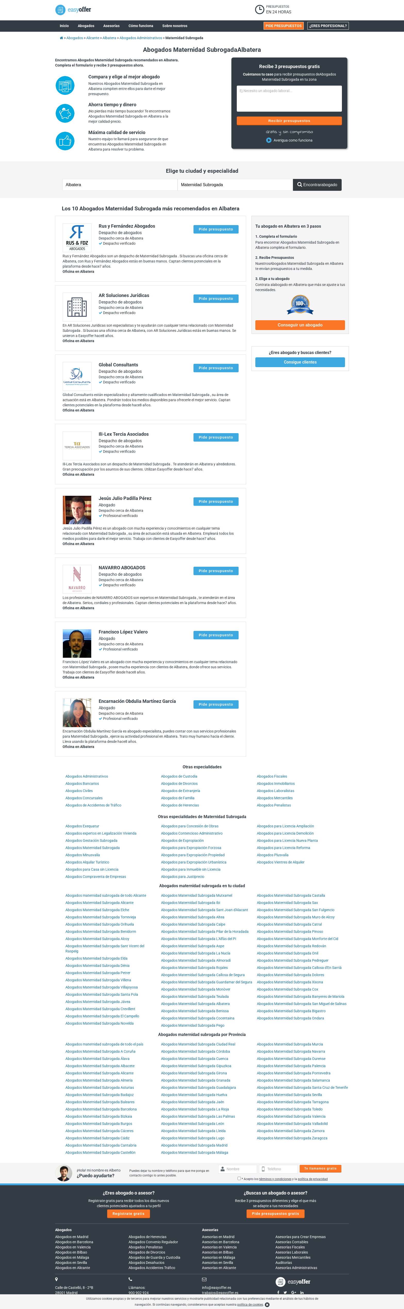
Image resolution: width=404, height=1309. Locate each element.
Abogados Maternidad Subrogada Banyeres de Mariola (300, 996)
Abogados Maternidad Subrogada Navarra (291, 1051)
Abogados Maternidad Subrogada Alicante (99, 903)
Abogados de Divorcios (179, 783)
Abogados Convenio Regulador (153, 1242)
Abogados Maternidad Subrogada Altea (192, 917)
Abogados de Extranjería (180, 791)
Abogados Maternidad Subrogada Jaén (192, 1102)
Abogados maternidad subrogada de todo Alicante (105, 895)
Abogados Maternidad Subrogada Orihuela (99, 924)
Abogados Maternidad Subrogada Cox (287, 989)
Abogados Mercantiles (275, 798)
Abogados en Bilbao (71, 1252)
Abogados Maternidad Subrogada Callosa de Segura (203, 975)
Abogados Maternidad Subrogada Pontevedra (294, 1073)
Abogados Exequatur (82, 826)
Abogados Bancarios (82, 783)
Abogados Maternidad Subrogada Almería (99, 1080)
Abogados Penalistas (274, 805)
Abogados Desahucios (146, 1263)
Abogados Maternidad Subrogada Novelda (99, 1023)
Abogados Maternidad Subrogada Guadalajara (198, 1087)
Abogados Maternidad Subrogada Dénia (97, 966)
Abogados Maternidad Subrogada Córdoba (195, 1051)
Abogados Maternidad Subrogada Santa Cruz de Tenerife (302, 1087)
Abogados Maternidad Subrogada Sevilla (289, 1095)
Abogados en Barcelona (74, 1242)
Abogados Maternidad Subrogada (92, 848)
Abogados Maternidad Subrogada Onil (287, 953)
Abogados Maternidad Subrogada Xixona (290, 982)
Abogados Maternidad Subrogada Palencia (291, 1066)
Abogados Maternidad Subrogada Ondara (290, 1018)
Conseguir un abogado (300, 325)
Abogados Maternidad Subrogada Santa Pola (101, 994)
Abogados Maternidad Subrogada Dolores (290, 975)
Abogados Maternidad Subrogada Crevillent (100, 1009)
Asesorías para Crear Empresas (300, 1237)
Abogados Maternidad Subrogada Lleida (193, 1131)
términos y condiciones (275, 1179)
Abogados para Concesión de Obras (189, 826)
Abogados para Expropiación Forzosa (191, 848)
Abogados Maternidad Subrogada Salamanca (293, 1080)
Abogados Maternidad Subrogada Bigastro (291, 1011)
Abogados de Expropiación (182, 840)
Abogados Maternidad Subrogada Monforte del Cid (297, 939)
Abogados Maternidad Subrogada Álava (97, 1059)
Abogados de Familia (178, 798)
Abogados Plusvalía (273, 855)
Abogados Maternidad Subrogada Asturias (99, 1087)
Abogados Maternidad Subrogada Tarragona (293, 1102)
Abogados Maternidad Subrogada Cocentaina (197, 1018)
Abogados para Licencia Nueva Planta (287, 840)
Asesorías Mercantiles (292, 1257)
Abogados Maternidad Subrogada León (192, 1124)
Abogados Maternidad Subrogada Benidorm (100, 931)
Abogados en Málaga (72, 1257)
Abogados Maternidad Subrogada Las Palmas (198, 1116)
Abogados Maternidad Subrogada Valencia (291, 1116)
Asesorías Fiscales (290, 1247)
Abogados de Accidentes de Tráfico (93, 805)
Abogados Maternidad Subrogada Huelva (194, 1095)
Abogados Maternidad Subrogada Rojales (194, 968)
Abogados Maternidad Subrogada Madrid (194, 1145)
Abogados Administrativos (86, 776)
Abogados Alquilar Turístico (87, 862)
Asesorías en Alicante (219, 1268)
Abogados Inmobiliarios (276, 783)
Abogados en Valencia (73, 1247)
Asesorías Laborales (291, 1252)
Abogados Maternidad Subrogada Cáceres (99, 1131)
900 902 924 (139, 1293)
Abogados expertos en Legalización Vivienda (101, 833)
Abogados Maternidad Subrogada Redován (291, 946)
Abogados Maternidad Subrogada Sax (287, 903)
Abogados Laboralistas (275, 791)
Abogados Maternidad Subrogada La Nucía (195, 953)
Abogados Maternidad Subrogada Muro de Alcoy (296, 917)
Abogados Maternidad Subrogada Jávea (97, 1002)
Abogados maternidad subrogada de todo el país (104, 1044)
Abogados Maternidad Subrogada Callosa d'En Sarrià (299, 968)
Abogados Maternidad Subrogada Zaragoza (292, 1138)
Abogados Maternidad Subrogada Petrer (97, 973)
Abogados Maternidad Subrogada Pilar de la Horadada (205, 931)
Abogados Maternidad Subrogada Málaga (194, 1152)
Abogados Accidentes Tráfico (152, 1268)
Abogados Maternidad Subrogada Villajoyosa (101, 987)
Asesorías (210, 1230)
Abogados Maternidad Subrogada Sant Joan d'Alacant (204, 910)
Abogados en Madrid (71, 1237)
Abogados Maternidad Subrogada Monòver (195, 989)
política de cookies (250, 1304)
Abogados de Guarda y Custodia (154, 1257)
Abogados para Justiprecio (182, 877)
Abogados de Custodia (179, 776)
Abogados (63, 1230)
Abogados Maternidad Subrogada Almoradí (196, 960)
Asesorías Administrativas (296, 1268)
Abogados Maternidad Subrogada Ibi (190, 903)
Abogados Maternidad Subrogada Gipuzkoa (196, 1066)
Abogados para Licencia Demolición (285, 833)
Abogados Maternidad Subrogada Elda (96, 958)
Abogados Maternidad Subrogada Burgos (98, 1124)
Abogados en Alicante (72, 1268)
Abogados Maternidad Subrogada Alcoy (97, 939)
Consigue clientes (300, 362)
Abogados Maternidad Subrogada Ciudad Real (198, 1044)
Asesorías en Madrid (218, 1237)
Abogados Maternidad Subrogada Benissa (195, 1011)
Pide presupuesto (216, 229)
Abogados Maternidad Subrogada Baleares (99, 1102)
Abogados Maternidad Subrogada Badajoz (99, 1095)
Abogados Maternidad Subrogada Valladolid (292, 1124)
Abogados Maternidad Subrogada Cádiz (97, 1138)
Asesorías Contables (291, 1242)
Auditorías (283, 1263)
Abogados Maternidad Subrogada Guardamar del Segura (206, 982)
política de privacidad (313, 1179)
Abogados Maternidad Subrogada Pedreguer (293, 960)
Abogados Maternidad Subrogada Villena (98, 980)
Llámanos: (137, 1288)
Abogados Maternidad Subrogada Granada (195, 1080)
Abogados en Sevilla (71, 1263)
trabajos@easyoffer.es (220, 1293)
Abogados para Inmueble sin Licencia (191, 869)
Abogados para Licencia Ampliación (285, 826)
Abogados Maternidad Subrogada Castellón (100, 1152)
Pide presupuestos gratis (275, 1214)
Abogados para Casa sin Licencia (92, 869)
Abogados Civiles (79, 791)
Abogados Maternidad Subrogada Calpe (193, 924)
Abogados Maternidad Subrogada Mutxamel (196, 895)
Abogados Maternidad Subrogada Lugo (192, 1138)
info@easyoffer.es (216, 1288)
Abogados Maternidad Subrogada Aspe (192, 946)
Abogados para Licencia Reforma (283, 848)
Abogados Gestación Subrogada (91, 840)
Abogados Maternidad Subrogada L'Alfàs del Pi (198, 939)
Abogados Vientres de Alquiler (281, 862)
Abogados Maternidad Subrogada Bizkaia (98, 1116)
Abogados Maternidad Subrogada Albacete (99, 1066)
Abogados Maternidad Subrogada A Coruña (100, 1051)
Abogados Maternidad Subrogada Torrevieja (100, 917)
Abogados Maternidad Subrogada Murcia (290, 1044)
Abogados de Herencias (180, 805)
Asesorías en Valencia (219, 1247)
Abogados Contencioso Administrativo (192, 833)
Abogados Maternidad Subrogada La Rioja (195, 1109)
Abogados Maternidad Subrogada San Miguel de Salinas (302, 1004)
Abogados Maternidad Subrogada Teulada (195, 996)
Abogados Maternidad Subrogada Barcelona (101, 1109)
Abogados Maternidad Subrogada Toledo (290, 1109)
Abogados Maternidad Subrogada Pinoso (290, 931)
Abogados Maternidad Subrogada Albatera (195, 1004)
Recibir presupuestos (289, 121)
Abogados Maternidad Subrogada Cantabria (101, 1145)
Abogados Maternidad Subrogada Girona (194, 1073)
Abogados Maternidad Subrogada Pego (192, 1025)
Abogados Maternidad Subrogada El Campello (102, 1016)
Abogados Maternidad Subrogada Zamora (291, 1131)
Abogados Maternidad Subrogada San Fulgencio (295, 910)
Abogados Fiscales (272, 776)
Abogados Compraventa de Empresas (95, 877)
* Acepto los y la (283, 1179)
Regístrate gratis (129, 1214)
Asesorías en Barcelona (220, 1242)
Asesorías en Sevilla (217, 1263)
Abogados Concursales (84, 798)
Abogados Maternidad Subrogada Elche (97, 910)
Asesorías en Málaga (218, 1257)
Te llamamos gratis (320, 1168)
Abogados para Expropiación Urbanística (193, 862)
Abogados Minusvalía (82, 855)
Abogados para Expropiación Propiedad (193, 855)
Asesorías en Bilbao (217, 1252)
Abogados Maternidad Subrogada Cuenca (194, 1059)
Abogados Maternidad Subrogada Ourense (291, 1059)
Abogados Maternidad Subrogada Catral (289, 924)
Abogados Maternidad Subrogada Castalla (291, 895)
